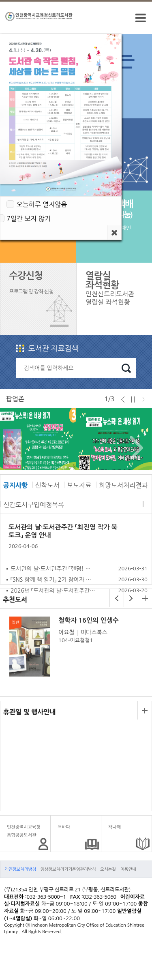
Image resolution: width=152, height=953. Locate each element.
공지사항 (15, 485)
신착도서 (47, 485)
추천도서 (15, 599)
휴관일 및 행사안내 (29, 712)
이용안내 (128, 869)
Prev (13, 448)
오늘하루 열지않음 (41, 204)
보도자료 (79, 485)
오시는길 (108, 869)
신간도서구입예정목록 (33, 504)
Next (134, 448)
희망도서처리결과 (123, 485)
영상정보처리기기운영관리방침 (68, 869)
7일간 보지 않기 (28, 218)
